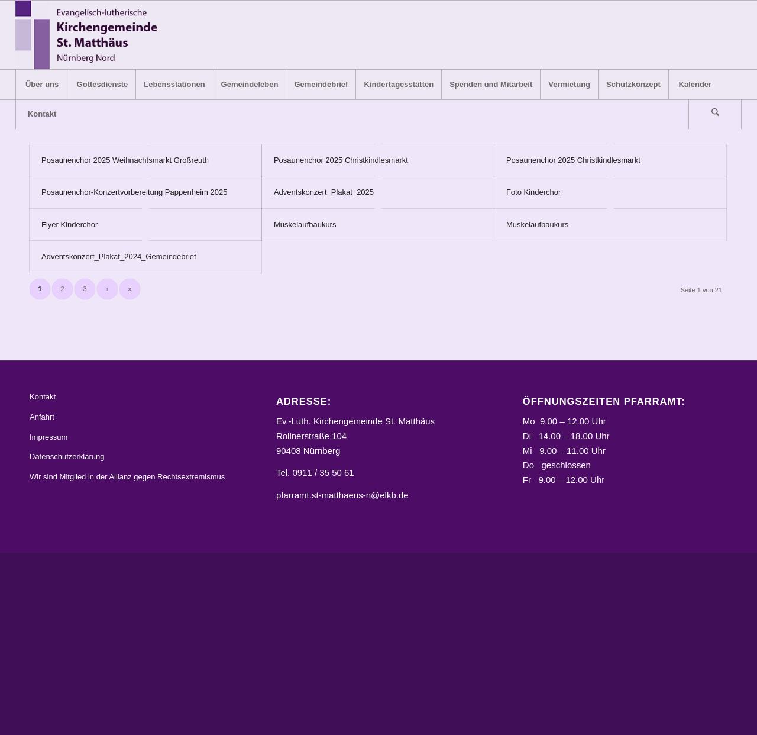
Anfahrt (42, 416)
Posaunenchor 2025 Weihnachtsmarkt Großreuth (125, 160)
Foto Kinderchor (533, 192)
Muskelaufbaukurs (305, 224)
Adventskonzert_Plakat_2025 (324, 192)
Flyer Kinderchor (69, 224)
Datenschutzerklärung (67, 457)
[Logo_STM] (90, 35)
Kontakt (43, 396)
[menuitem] (42, 84)
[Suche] (715, 114)
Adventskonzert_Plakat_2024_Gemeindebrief (118, 256)
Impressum (48, 437)
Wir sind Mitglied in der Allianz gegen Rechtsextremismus (127, 476)
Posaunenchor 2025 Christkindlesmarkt (341, 160)
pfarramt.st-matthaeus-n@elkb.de (342, 495)
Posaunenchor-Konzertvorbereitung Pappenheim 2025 (134, 192)
